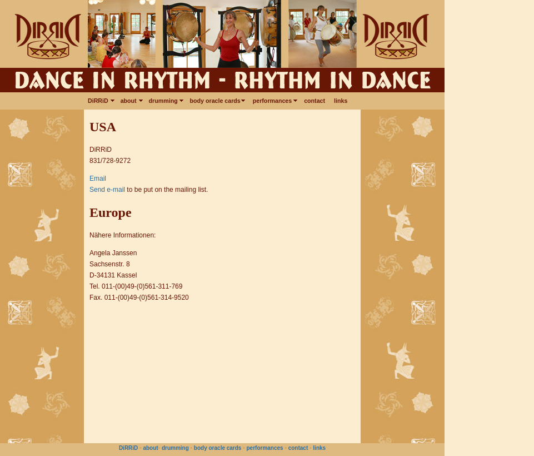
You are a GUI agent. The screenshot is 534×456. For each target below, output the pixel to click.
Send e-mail (107, 190)
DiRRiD (100, 100)
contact (314, 100)
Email (97, 178)
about (130, 100)
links (340, 100)
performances (274, 100)
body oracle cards (217, 100)
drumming (165, 100)
